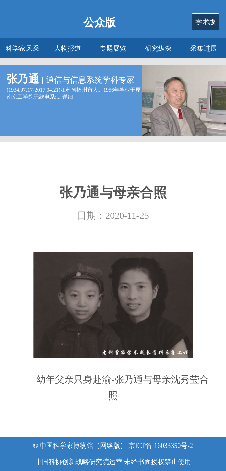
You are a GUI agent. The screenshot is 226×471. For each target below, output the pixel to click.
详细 (67, 97)
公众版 (99, 22)
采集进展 (203, 48)
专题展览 (113, 48)
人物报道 (67, 48)
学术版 (205, 21)
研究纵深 (158, 48)
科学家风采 (22, 48)
